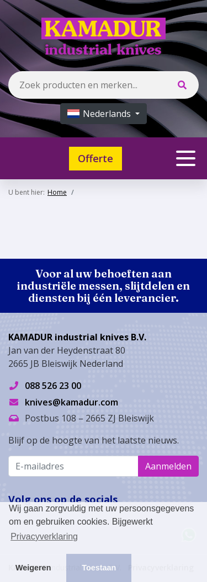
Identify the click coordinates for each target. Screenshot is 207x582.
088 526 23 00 (53, 386)
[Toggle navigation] (185, 158)
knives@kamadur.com (71, 402)
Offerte (95, 158)
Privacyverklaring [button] (44, 536)
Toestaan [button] (99, 567)
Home (57, 192)
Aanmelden (168, 466)
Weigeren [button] (33, 567)
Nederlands (100, 114)
